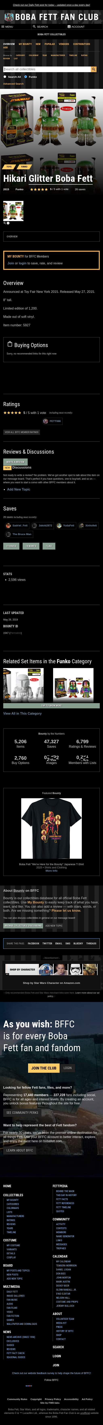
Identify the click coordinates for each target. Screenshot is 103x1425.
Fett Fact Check (16, 1353)
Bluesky (78, 943)
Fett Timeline (63, 1207)
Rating (84, 55)
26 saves (80, 189)
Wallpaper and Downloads (22, 1324)
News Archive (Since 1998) (21, 1337)
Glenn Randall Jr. (66, 1289)
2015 (6, 189)
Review (6, 58)
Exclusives (13, 1341)
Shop (59, 1335)
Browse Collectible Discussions (23, 925)
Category (20, 55)
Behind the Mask (65, 1191)
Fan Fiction (13, 1316)
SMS (67, 943)
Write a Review (15, 462)
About (57, 1314)
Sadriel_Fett (16, 525)
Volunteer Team (65, 1319)
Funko (33, 76)
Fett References (65, 1203)
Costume (10, 1240)
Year (44, 55)
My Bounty (25, 44)
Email (58, 943)
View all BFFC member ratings (21, 432)
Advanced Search (13, 83)
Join (10, 263)
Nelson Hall (63, 1297)
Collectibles (13, 1195)
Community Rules (17, 1399)
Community (61, 1219)
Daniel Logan (63, 1269)
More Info (52, 870)
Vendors (64, 44)
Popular (50, 44)
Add (5, 47)
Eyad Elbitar (63, 1293)
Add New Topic (18, 489)
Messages (61, 1244)
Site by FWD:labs (49, 1402)
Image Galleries (15, 1295)
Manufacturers (15, 1216)
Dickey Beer (62, 1285)
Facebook (33, 943)
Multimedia (11, 1287)
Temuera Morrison (66, 1265)
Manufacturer (58, 55)
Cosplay (11, 1257)
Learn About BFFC (19, 1150)
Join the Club (43, 1068)
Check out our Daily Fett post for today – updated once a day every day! (51, 5)
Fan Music (12, 1299)
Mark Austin (63, 1281)
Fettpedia (60, 1186)
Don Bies (60, 1273)
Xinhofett (88, 525)
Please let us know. (66, 910)
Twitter (47, 943)
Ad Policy (87, 1399)
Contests (61, 1228)
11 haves (11, 546)
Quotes (60, 1211)
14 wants (31, 546)
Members (61, 1232)
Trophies (61, 1248)
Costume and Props (67, 1301)
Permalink (15, 633)
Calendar (60, 1256)
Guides (10, 1345)
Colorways (13, 1208)
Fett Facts (62, 1199)
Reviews (11, 1224)
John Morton (63, 1277)
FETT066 (52, 421)
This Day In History (66, 1195)
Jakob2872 (42, 525)
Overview (9, 44)
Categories (13, 1204)
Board (8, 1265)
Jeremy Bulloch (65, 1305)
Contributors (81, 44)
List (16, 58)
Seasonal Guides (16, 1357)
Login (68, 1068)
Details (11, 1253)
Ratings (11, 1220)
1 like (49, 546)
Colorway (33, 55)
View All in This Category (22, 713)
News (7, 1332)
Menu (7, 26)
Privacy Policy (53, 1399)
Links (59, 1240)
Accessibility (71, 1399)
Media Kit (61, 1323)
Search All (14, 76)
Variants (12, 1249)
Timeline (73, 55)
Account (75, 26)
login (22, 263)
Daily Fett (12, 1291)
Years (10, 1228)
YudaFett (65, 525)
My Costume (13, 1245)
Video (10, 1312)
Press (59, 1327)
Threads (91, 943)
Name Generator (65, 1236)
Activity (60, 1224)
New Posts (12, 1274)
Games (10, 1320)
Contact (61, 1339)
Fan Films (12, 1308)
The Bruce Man (18, 534)
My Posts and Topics (18, 1270)
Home (7, 1186)
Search (40, 26)
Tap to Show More (51, 705)
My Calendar (63, 1261)
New (38, 44)
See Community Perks (22, 1113)
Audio (10, 1303)
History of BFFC (65, 1331)
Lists (9, 1212)
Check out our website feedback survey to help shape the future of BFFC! (51, 1373)
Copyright (36, 1399)
